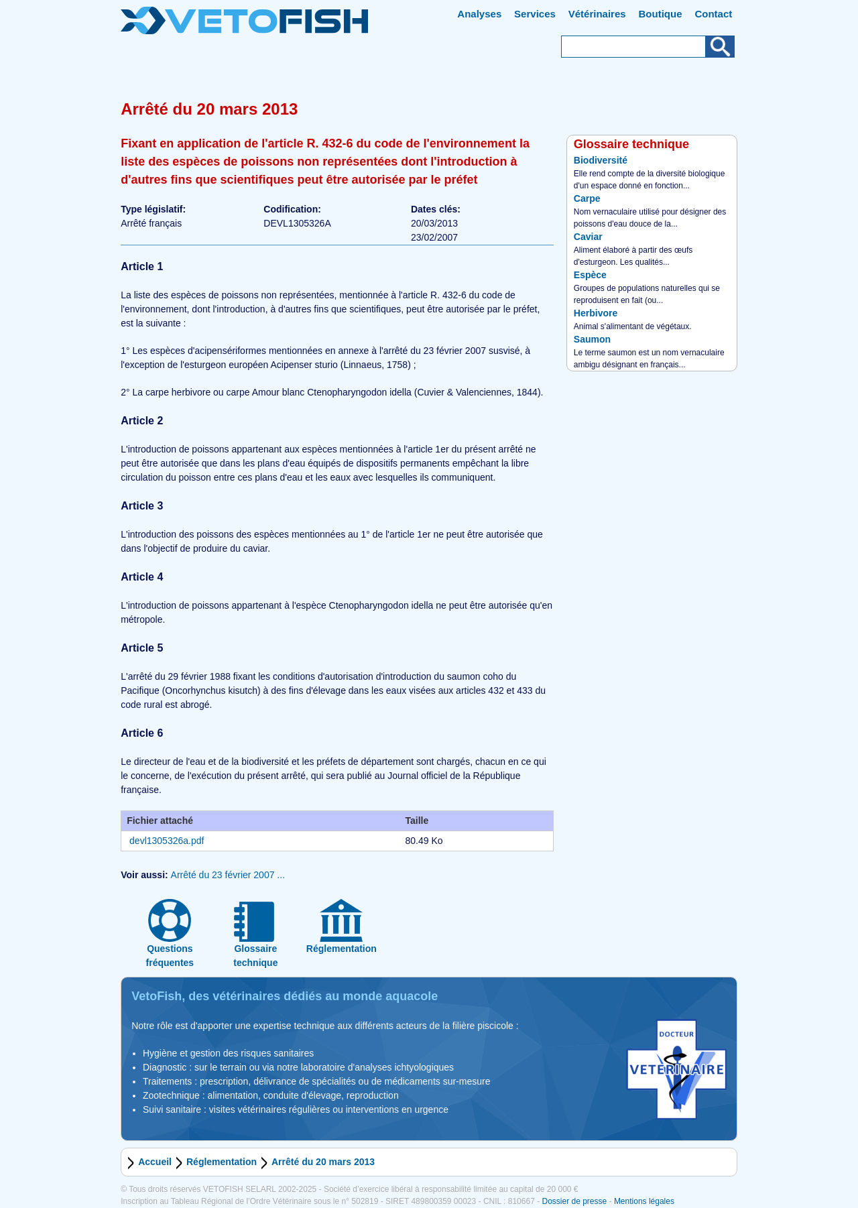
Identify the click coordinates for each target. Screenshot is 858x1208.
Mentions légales (644, 1201)
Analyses (479, 13)
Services (535, 13)
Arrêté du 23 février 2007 (223, 874)
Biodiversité (600, 160)
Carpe (587, 198)
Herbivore (595, 313)
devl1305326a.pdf (166, 840)
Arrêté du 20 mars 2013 (323, 1161)
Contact (713, 13)
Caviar (588, 236)
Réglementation (221, 1161)
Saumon (592, 339)
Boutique (660, 13)
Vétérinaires (597, 13)
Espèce (590, 274)
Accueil (155, 1161)
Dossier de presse (574, 1201)
